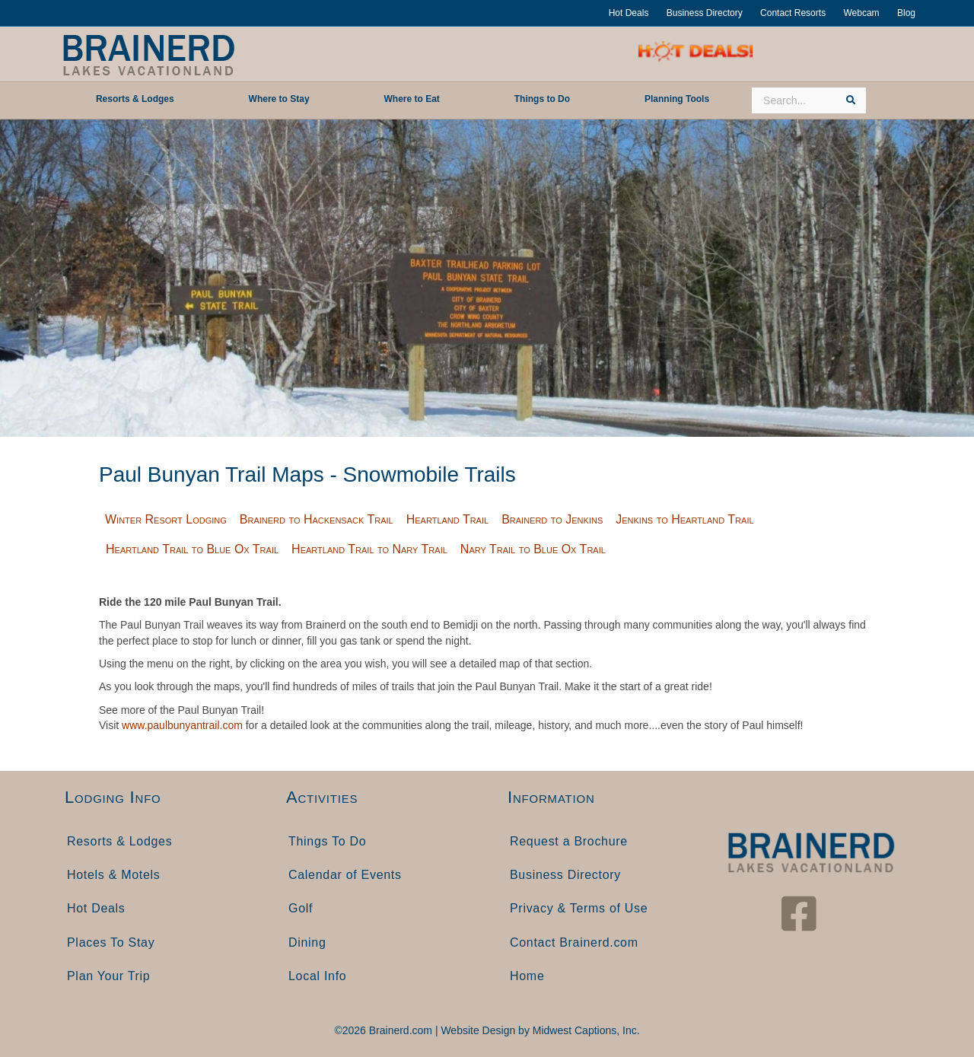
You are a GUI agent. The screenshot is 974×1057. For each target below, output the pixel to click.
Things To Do (327, 841)
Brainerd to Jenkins (552, 519)
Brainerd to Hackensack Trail (316, 519)
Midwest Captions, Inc (585, 1030)
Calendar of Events (345, 874)
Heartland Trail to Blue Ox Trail (192, 549)
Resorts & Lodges (119, 841)
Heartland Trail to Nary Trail (369, 549)
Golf (300, 908)
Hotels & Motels (114, 874)
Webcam (861, 13)
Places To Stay (110, 942)
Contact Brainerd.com (574, 942)
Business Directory (705, 13)
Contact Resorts (793, 13)
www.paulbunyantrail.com (182, 725)
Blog (906, 13)
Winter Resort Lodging (166, 519)
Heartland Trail (447, 519)
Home (527, 975)
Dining (307, 942)
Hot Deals (629, 13)
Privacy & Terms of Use (579, 908)
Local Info (317, 975)
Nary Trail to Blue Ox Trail (533, 549)
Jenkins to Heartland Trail (684, 519)
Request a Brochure (569, 841)
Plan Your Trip (108, 975)
